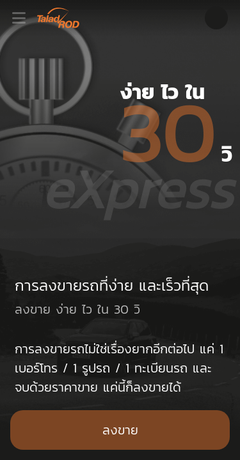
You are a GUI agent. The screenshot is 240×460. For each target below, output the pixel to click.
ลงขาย (120, 430)
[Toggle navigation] (22, 18)
